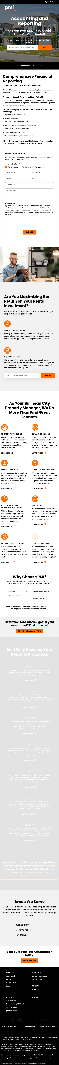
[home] (10, 8)
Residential (10, 976)
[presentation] (29, 221)
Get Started (29, 961)
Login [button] (8, 986)
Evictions (36, 66)
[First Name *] (17, 172)
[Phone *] (42, 178)
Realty (8, 979)
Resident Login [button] (37, 979)
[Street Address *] (29, 184)
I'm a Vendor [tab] (40, 167)
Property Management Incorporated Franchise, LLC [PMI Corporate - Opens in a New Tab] (37, 1024)
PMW (11, 1037)
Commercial (11, 983)
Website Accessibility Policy (29, 1048)
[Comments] (29, 194)
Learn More (7, 453)
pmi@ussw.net (11, 1011)
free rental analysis (29, 631)
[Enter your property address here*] (22, 47)
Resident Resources (39, 976)
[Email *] (17, 178)
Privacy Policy (27, 1037)
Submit (45, 47)
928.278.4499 (52, 2)
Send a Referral (37, 989)
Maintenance (25, 66)
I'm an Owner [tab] (13, 167)
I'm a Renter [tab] (26, 167)
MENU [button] (57, 8)
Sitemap (18, 1037)
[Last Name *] (42, 172)
